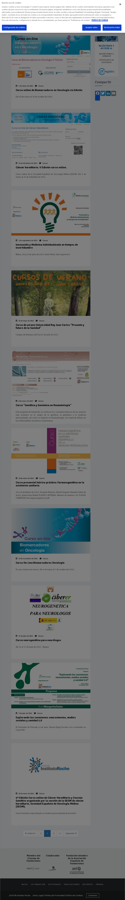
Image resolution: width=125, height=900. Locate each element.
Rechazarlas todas (112, 26)
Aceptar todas (92, 26)
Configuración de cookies (14, 26)
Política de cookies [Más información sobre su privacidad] (100, 18)
